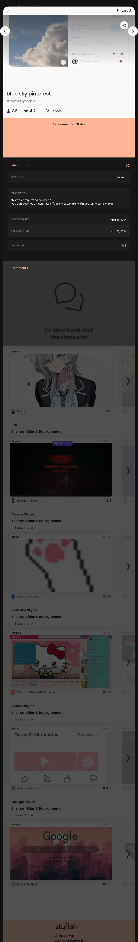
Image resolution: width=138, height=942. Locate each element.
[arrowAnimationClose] (5, 31)
